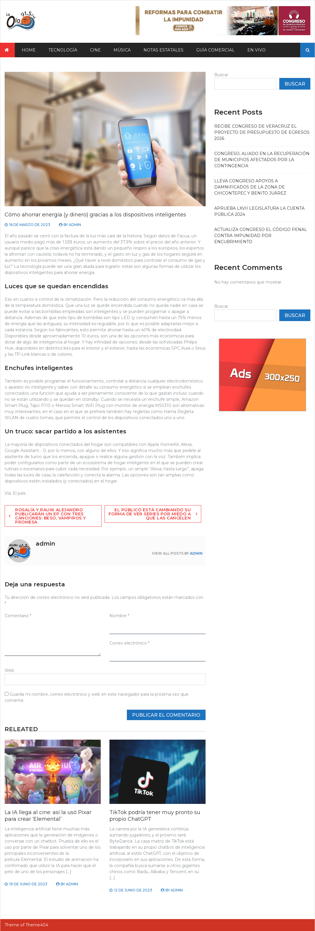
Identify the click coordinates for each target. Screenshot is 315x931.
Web (9, 670)
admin (75, 224)
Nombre (119, 615)
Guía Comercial (215, 50)
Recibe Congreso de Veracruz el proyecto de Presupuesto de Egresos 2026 (261, 132)
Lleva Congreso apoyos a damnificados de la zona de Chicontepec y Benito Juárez (250, 187)
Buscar (221, 74)
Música (122, 50)
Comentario (18, 615)
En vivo (256, 50)
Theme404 (37, 925)
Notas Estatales (163, 50)
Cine (95, 50)
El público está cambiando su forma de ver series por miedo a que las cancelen (150, 514)
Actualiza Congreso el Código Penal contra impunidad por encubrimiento (260, 235)
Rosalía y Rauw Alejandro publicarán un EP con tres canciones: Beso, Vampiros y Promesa (50, 516)
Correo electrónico (129, 643)
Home (29, 50)
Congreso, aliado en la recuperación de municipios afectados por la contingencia (261, 159)
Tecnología (62, 50)
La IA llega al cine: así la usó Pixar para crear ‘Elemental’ (48, 815)
